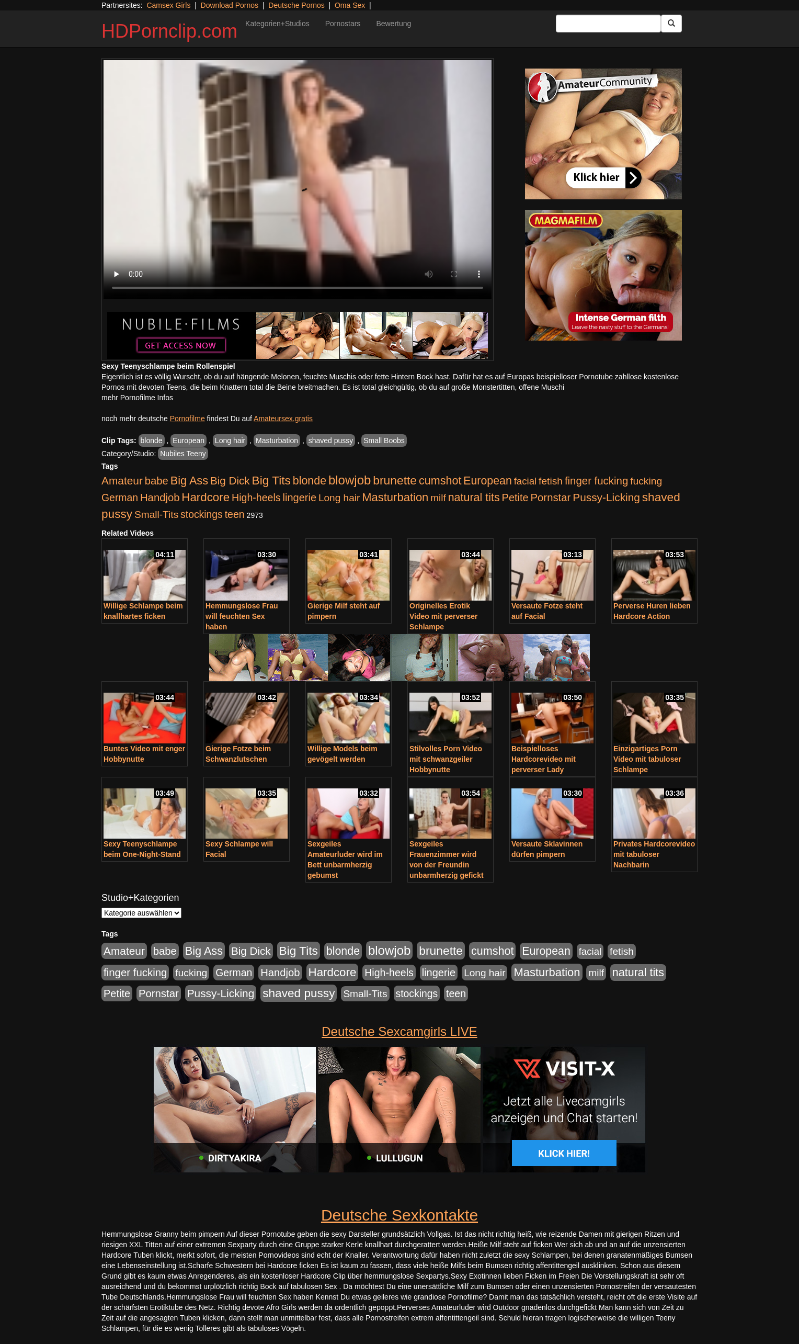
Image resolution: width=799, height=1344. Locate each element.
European (188, 440)
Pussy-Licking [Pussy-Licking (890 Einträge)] (606, 497)
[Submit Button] (671, 23)
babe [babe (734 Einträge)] (156, 481)
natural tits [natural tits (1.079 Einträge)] (474, 497)
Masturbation (277, 440)
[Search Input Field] (608, 23)
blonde (152, 440)
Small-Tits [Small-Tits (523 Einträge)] (156, 514)
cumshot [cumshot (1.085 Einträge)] (440, 480)
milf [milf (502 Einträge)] (438, 497)
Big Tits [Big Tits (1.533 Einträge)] (271, 480)
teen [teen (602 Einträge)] (235, 514)
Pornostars (343, 23)
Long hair (230, 440)
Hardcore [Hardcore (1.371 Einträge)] (205, 497)
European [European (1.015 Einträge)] (487, 481)
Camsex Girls (168, 5)
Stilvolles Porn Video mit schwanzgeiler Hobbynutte (445, 759)
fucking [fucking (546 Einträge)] (646, 481)
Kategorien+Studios (277, 23)
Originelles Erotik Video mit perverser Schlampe (443, 616)
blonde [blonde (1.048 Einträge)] (309, 481)
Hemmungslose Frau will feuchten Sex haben (242, 616)
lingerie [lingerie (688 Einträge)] (299, 497)
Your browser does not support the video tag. (298, 179)
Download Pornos (230, 5)
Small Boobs (384, 440)
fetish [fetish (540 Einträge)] (551, 481)
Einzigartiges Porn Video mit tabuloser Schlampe (647, 759)
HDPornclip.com (169, 31)
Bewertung (393, 23)
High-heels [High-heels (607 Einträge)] (256, 497)
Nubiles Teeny (183, 453)
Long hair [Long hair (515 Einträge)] (339, 497)
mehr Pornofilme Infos (137, 397)
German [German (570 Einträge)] (119, 497)
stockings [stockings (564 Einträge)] (201, 514)
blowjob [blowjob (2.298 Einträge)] (349, 480)
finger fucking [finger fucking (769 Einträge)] (596, 481)
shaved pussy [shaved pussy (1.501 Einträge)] (298, 993)
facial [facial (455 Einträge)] (525, 481)
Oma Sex (350, 5)
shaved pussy (331, 440)
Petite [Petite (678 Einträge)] (515, 497)
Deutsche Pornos (296, 5)
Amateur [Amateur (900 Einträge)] (122, 481)
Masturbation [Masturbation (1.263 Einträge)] (395, 497)
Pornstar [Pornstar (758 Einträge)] (551, 497)
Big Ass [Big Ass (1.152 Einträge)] (189, 480)
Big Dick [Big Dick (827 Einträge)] (230, 481)
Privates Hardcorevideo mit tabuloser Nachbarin (654, 854)
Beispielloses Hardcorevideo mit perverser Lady (543, 759)
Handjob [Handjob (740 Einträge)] (159, 497)
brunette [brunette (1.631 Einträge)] (395, 480)
